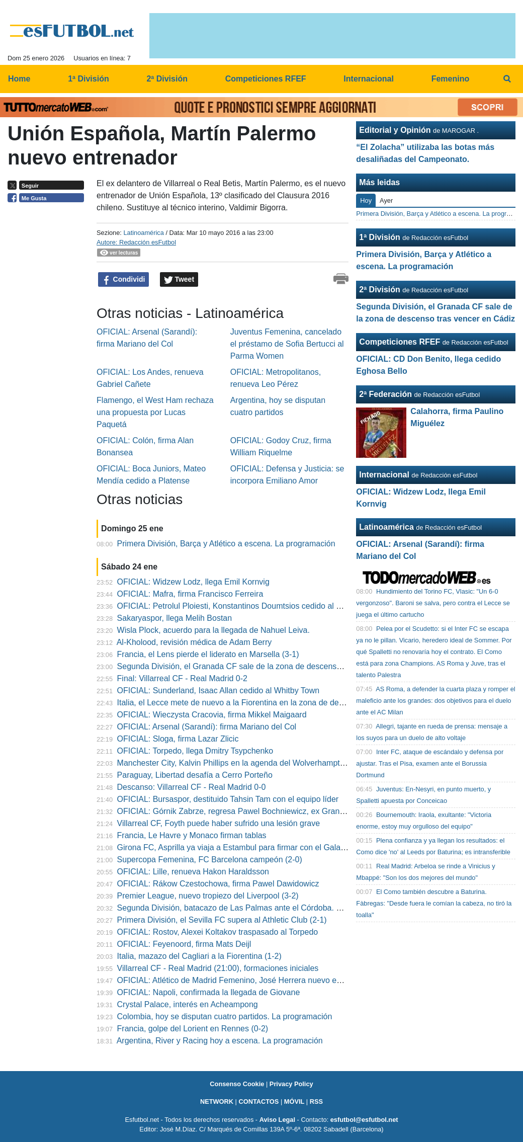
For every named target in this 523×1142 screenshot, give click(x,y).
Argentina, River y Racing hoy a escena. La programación (220, 1040)
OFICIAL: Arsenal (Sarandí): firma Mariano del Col (207, 726)
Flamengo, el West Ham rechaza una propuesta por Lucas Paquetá (155, 412)
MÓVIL (294, 1101)
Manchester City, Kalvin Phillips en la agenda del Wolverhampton (233, 763)
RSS (316, 1101)
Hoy (366, 200)
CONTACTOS (258, 1101)
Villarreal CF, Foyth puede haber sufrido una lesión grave (218, 823)
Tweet (179, 279)
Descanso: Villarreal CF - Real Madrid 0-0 (191, 787)
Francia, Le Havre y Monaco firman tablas (192, 835)
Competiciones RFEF (399, 342)
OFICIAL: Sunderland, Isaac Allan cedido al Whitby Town (218, 690)
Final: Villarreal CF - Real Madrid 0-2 (182, 678)
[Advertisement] (48, 362)
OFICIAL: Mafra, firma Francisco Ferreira (190, 594)
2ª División (379, 289)
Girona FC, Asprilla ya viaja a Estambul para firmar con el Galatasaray (242, 847)
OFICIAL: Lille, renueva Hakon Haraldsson (193, 871)
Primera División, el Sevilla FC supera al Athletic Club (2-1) (222, 920)
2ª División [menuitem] (167, 78)
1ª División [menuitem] (88, 78)
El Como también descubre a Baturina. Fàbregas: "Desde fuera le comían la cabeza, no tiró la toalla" (433, 903)
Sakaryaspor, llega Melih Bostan (174, 618)
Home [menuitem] (19, 78)
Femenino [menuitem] (450, 78)
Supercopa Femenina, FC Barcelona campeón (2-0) (209, 859)
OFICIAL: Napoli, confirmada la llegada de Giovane (208, 992)
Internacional (384, 474)
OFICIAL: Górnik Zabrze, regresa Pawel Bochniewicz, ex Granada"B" (241, 811)
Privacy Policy (291, 1084)
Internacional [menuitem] (368, 78)
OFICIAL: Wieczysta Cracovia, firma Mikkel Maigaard (212, 714)
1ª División (379, 237)
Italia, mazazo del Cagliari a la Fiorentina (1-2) (199, 956)
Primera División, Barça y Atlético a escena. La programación (226, 543)
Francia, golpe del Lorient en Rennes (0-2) (193, 1028)
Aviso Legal (277, 1119)
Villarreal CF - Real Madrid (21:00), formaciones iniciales (218, 968)
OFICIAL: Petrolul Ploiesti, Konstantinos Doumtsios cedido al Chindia (240, 606)
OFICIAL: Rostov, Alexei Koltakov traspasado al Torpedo (217, 932)
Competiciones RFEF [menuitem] (265, 78)
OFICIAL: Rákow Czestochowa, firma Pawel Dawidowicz (218, 883)
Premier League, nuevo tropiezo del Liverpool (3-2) (208, 895)
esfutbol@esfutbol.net (364, 1119)
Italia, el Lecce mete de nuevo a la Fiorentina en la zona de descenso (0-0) (250, 702)
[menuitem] (507, 79)
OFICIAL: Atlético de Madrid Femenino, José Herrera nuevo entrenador (244, 980)
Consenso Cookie (237, 1084)
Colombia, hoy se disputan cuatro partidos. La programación (224, 1016)
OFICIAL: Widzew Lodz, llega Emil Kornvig (193, 582)
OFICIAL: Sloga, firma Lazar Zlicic (178, 739)
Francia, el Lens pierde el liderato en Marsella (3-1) (208, 654)
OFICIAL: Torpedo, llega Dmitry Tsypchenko (195, 751)
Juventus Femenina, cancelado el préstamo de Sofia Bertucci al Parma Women (287, 344)
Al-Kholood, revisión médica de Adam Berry (194, 642)
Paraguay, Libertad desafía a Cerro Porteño (195, 775)
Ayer (386, 200)
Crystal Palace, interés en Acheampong (187, 1004)
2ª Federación (385, 394)
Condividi (123, 279)
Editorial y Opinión (394, 130)
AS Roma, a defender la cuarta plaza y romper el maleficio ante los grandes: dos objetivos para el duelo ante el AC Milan (435, 700)
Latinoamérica (143, 232)
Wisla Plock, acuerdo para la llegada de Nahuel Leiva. (213, 630)
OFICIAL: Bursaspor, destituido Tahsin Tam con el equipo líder (228, 799)
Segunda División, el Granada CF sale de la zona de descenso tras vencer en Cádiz (267, 666)
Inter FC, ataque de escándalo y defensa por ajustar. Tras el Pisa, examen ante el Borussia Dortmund (429, 763)
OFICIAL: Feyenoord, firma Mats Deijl (184, 944)
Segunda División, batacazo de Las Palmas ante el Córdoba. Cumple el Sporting (261, 908)
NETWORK (216, 1101)
